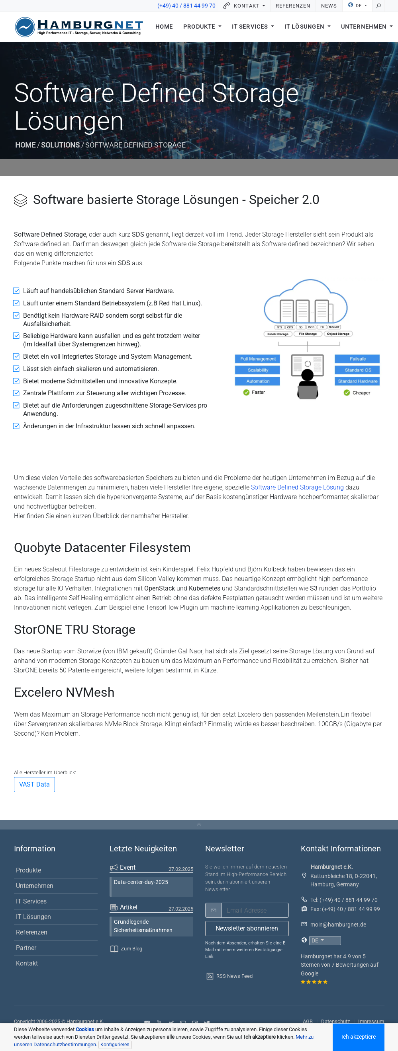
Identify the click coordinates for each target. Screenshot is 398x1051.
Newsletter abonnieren (247, 928)
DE (355, 5)
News (329, 6)
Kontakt (27, 963)
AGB (308, 1021)
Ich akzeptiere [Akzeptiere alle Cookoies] (358, 1037)
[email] (255, 910)
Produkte (200, 26)
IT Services (251, 26)
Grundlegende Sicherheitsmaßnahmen (143, 926)
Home (164, 26)
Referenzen (293, 6)
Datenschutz (335, 1021)
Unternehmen (34, 886)
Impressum (371, 1021)
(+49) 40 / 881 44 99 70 (186, 5)
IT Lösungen (305, 26)
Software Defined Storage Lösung (297, 487)
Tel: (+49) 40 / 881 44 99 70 (344, 900)
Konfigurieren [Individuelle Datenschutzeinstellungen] (114, 1044)
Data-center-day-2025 (141, 882)
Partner (26, 948)
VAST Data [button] (34, 784)
